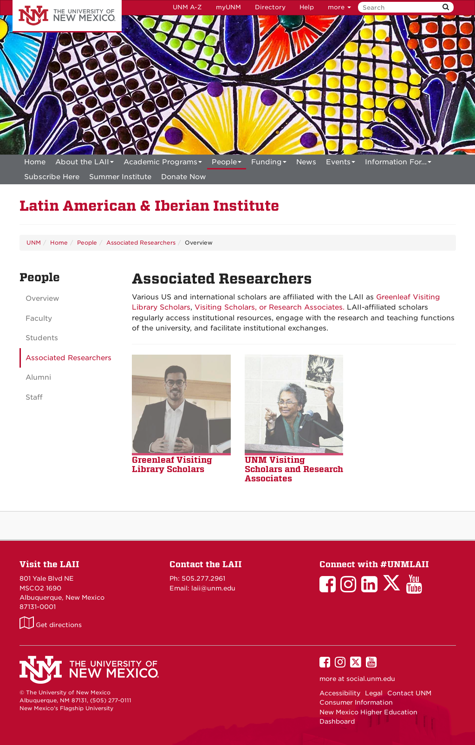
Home (35, 162)
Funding (268, 163)
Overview (42, 298)
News (306, 162)
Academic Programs (163, 163)
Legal (374, 693)
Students (42, 338)
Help (306, 7)
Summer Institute (120, 177)
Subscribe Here (51, 177)
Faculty (39, 318)
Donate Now (183, 177)
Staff (34, 397)
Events (340, 163)
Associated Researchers (141, 242)
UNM (33, 242)
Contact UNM (409, 693)
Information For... (398, 163)
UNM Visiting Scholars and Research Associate (294, 469)
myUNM (228, 7)
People (226, 163)
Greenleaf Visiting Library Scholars (172, 464)
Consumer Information (356, 702)
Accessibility (339, 693)
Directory (270, 7)
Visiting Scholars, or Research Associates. (270, 307)
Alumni (38, 377)
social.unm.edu (370, 678)
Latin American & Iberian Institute (149, 206)
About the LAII (84, 163)
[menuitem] (35, 162)
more (339, 7)
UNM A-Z (187, 7)
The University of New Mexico (67, 16)
